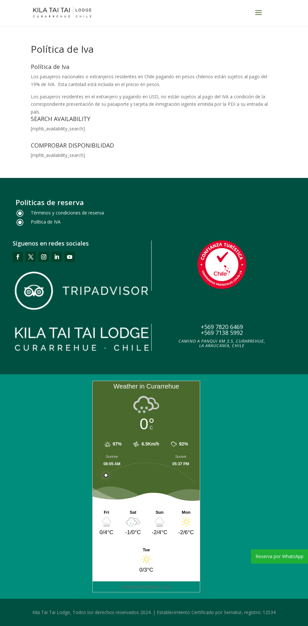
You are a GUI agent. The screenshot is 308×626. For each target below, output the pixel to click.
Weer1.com (158, 586)
